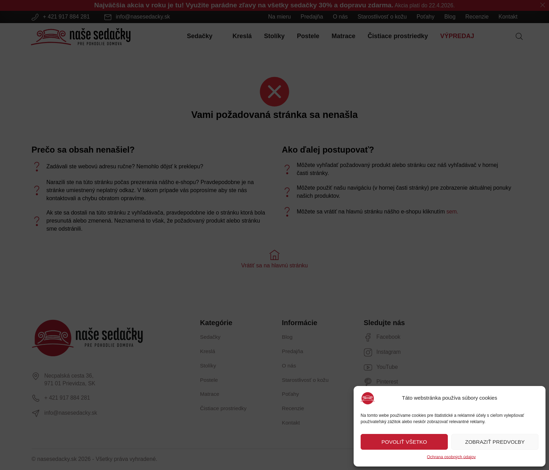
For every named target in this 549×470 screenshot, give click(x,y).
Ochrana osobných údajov (451, 457)
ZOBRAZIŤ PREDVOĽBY (494, 442)
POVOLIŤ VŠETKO (404, 442)
